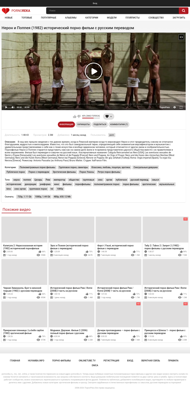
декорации (30, 184)
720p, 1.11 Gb (24, 196)
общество (74, 179)
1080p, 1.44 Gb (42, 196)
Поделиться (100, 124)
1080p (60, 189)
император (59, 179)
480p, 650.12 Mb (62, 196)
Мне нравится (74, 116)
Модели (112, 17)
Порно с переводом (39, 172)
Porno (16, 11)
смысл (155, 179)
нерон (16, 179)
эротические (149, 184)
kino (9, 189)
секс (100, 179)
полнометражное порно (106, 184)
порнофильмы (82, 184)
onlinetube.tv (87, 360)
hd (52, 189)
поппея (27, 179)
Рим (48, 179)
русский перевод (139, 179)
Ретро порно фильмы (109, 172)
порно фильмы (131, 184)
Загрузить (179, 17)
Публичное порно (16, 172)
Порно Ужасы (87, 172)
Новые (8, 17)
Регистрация (111, 360)
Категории (91, 17)
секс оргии (20, 189)
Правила (173, 360)
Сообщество (156, 17)
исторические (14, 184)
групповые (88, 179)
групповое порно (38, 189)
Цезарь (38, 179)
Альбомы (71, 17)
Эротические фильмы (64, 172)
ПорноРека (90, 388)
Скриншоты (83, 124)
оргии (109, 179)
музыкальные (166, 184)
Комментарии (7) (119, 124)
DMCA (95, 365)
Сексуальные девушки (146, 167)
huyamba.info (36, 360)
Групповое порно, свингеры (73, 167)
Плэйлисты (132, 17)
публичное (121, 179)
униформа (45, 184)
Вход (95, 3)
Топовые (26, 17)
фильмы (67, 184)
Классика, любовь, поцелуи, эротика (111, 167)
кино (56, 184)
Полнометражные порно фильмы (37, 167)
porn (111, 135)
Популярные (48, 17)
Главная (15, 360)
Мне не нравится (79, 116)
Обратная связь (150, 360)
